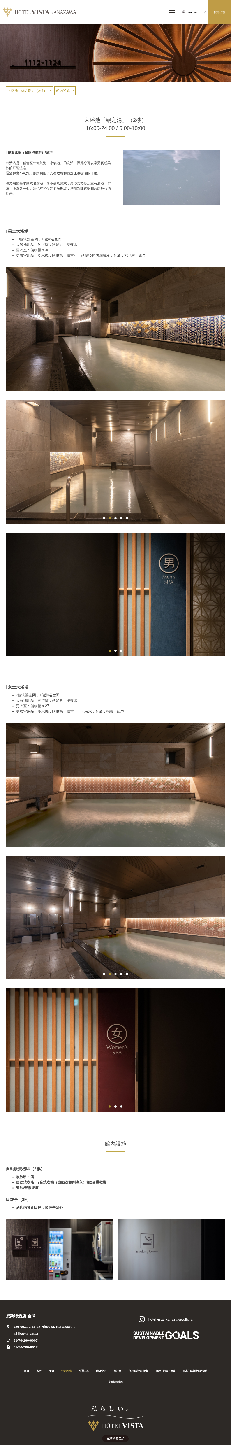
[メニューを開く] (172, 12)
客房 (39, 1371)
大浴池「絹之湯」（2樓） (27, 91)
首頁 (26, 1371)
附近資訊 (101, 1371)
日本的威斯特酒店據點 (195, 1371)
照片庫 (117, 1371)
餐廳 (51, 1371)
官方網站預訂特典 (138, 1371)
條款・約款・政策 (165, 1371)
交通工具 (83, 1371)
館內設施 (63, 91)
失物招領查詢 (115, 1382)
